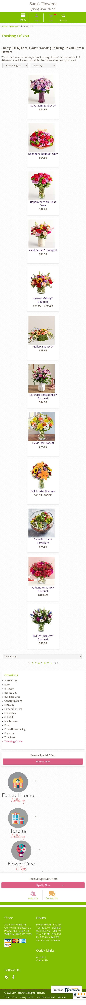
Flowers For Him (13, 711)
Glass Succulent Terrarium (43, 543)
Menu (27, 19)
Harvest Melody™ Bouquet (43, 302)
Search (59, 20)
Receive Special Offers (43, 757)
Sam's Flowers (43, 3)
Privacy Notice (28, 1003)
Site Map (66, 1003)
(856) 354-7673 (43, 8)
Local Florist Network (49, 1003)
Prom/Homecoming (15, 731)
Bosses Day (10, 694)
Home (4, 26)
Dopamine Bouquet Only (43, 156)
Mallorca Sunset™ (43, 348)
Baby (7, 686)
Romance (9, 735)
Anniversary (10, 682)
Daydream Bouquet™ (43, 107)
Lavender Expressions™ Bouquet (43, 398)
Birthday (9, 690)
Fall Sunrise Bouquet (43, 493)
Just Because (11, 723)
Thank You (10, 739)
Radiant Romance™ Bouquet (43, 591)
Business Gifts (12, 699)
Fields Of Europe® (43, 445)
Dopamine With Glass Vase (43, 205)
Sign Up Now (43, 763)
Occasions (13, 26)
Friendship (10, 715)
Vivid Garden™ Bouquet (43, 252)
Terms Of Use (11, 1003)
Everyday (9, 707)
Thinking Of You (13, 743)
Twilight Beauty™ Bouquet (43, 639)
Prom (7, 727)
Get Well (8, 719)
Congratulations (13, 703)
